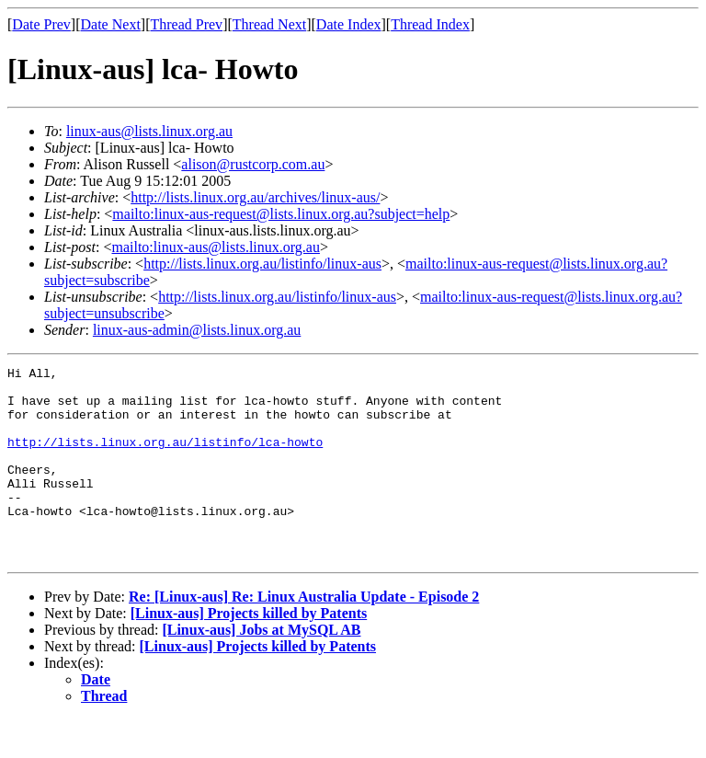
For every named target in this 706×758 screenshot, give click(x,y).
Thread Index (430, 24)
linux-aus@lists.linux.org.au (149, 131)
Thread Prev (186, 24)
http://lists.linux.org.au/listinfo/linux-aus (262, 263)
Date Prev (41, 24)
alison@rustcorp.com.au (253, 164)
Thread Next (269, 24)
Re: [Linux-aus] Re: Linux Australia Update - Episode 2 (304, 635)
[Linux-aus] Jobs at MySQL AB (261, 668)
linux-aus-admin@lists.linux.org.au (197, 330)
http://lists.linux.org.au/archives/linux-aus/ (255, 197)
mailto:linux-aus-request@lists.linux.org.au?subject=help (281, 214)
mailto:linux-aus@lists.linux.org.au (215, 247)
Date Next (111, 24)
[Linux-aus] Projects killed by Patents (249, 652)
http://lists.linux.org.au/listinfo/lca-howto (165, 458)
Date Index (348, 24)
